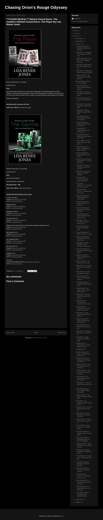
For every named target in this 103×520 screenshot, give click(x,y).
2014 (76, 36)
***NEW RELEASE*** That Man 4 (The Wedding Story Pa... (83, 60)
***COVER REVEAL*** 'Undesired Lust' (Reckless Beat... (82, 494)
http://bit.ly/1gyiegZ (16, 229)
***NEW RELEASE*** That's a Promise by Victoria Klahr (82, 320)
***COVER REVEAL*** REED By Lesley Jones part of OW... (83, 136)
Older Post (61, 332)
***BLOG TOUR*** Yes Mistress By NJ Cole (82, 262)
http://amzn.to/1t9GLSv (19, 206)
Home (36, 332)
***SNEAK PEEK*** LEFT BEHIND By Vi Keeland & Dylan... (83, 445)
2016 (76, 30)
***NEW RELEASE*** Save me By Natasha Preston (82, 277)
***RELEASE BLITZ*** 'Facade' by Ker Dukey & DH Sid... (83, 482)
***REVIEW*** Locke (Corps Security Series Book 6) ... (83, 314)
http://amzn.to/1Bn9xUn (19, 248)
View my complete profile (79, 21)
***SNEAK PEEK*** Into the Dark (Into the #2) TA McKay (82, 366)
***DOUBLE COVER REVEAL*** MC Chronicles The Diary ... (83, 244)
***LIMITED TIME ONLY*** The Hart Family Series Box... (83, 66)
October (78, 44)
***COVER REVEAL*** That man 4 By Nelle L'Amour (82, 469)
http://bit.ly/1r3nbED (16, 257)
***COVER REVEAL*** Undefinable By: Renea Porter (83, 283)
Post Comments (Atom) (40, 337)
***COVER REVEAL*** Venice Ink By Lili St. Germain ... (82, 203)
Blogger (61, 516)
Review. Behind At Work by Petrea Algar (82, 82)
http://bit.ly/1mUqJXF (17, 250)
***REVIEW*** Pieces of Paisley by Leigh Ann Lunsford (82, 166)
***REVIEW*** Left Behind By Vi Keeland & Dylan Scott (83, 54)
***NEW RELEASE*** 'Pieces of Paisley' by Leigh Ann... (82, 256)
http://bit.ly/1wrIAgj (25, 107)
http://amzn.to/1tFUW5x (19, 255)
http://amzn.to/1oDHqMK (19, 213)
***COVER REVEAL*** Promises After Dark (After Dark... (82, 238)
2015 (76, 33)
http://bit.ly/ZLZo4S (25, 188)
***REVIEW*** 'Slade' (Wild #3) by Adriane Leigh (82, 338)
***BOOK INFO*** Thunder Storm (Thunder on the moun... (83, 302)
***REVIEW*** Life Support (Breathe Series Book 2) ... (83, 402)
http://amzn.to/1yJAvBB (19, 234)
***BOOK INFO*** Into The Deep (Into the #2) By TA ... (83, 408)
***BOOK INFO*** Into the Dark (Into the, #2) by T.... (83, 421)
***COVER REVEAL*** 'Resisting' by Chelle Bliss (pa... (82, 463)
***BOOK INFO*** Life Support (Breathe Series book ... (83, 396)
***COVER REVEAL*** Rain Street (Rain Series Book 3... (83, 250)
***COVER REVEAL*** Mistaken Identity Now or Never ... (83, 48)
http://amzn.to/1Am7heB (19, 199)
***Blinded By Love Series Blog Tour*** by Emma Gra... (83, 267)
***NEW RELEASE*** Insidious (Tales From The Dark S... (82, 124)
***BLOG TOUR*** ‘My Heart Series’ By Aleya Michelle (83, 76)
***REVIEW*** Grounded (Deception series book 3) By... (83, 105)
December (79, 38)
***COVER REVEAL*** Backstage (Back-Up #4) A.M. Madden (82, 439)
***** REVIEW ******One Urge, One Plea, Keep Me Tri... (83, 142)
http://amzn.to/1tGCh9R (32, 262)
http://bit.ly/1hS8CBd (17, 208)
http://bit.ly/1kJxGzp (16, 236)
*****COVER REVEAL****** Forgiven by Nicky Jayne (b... (83, 185)
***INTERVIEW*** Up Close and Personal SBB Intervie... (82, 290)
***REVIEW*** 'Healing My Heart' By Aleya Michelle (83, 71)
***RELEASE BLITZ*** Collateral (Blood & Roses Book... (82, 197)
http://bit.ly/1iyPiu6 (16, 215)
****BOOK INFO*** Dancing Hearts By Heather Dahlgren (82, 179)
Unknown (77, 18)
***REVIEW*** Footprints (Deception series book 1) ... (83, 332)
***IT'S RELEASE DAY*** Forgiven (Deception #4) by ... (83, 99)
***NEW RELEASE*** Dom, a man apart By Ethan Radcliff (82, 148)
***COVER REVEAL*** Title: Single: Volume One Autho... (82, 390)
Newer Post (10, 332)
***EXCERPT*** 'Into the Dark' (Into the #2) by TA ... (83, 384)
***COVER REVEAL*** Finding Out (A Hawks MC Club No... (82, 359)
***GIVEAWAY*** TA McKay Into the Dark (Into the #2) (82, 378)
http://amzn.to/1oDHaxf (18, 227)
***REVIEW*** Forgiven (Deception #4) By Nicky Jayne (83, 93)
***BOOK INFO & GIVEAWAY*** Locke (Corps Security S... (82, 308)
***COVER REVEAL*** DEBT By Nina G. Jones (83, 233)
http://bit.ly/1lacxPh (16, 222)
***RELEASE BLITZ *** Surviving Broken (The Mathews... (83, 488)
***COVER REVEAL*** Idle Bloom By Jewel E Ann (83, 326)
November (79, 41)
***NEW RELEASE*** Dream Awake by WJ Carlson (82, 154)
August (78, 502)
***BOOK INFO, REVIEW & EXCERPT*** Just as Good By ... (83, 160)
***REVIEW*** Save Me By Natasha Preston (82, 272)
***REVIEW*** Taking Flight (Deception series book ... (83, 111)
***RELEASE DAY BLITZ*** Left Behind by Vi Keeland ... (83, 191)
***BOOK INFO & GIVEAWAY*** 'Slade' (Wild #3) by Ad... (82, 345)
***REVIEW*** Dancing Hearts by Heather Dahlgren (82, 173)
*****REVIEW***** (80, 349)
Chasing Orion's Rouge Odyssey (36, 7)
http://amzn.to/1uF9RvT (19, 220)
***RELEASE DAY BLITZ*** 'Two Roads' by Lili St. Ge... (82, 475)
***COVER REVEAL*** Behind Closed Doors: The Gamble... (83, 118)
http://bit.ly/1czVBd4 (16, 201)
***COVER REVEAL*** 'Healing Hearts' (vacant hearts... (83, 433)
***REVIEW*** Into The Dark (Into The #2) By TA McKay (82, 414)
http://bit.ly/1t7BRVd (16, 243)
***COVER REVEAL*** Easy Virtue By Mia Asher (82, 227)
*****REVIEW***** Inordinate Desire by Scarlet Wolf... (82, 130)
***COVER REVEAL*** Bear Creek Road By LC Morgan (83, 87)
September (79, 499)
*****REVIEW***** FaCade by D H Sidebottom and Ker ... (83, 457)
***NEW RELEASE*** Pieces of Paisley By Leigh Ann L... (82, 353)
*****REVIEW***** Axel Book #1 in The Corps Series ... (82, 427)
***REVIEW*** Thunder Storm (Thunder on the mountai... (83, 296)
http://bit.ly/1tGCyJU (16, 263)
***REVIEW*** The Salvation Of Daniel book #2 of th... (82, 221)
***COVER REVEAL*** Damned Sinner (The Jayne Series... (82, 215)
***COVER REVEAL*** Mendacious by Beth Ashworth (82, 209)
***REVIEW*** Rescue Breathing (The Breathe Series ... (83, 451)
